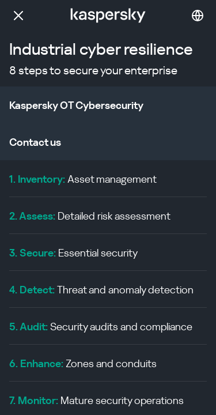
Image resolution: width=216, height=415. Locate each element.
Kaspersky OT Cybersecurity (76, 105)
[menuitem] (108, 178)
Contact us (35, 142)
